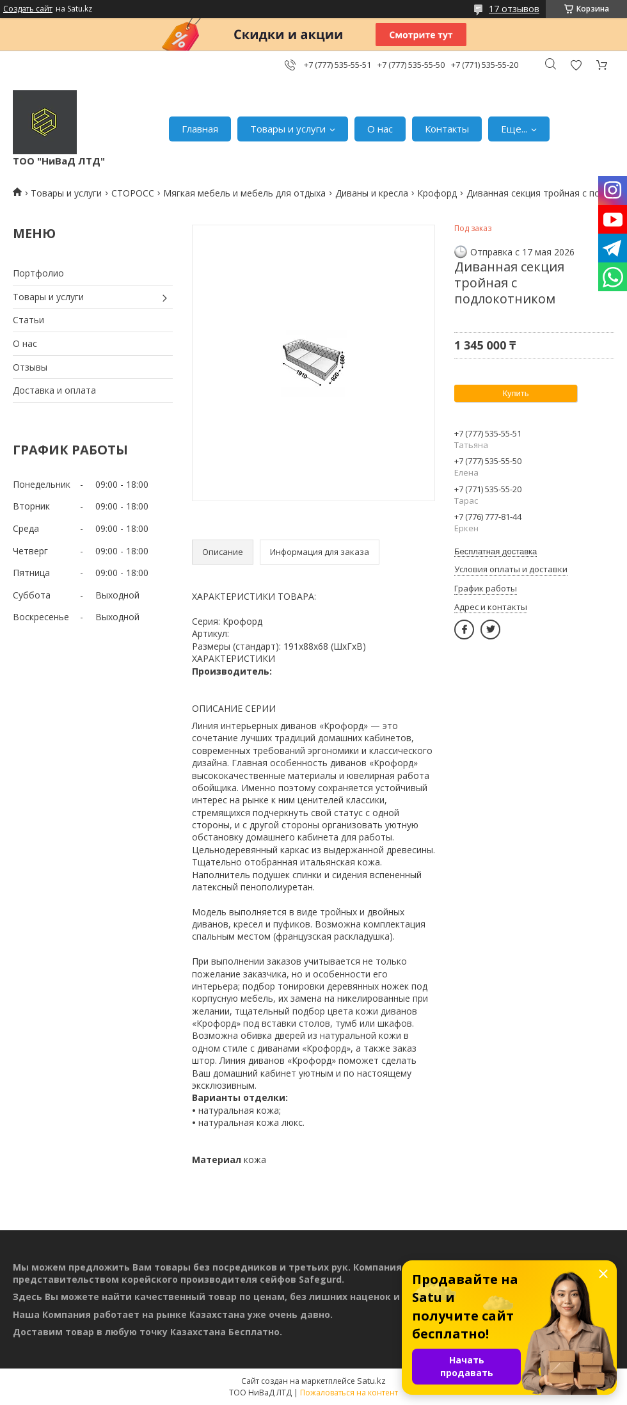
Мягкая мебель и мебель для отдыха (244, 193)
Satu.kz (371, 1380)
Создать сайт (27, 8)
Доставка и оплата (54, 390)
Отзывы (30, 367)
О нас (380, 128)
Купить (515, 393)
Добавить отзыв (576, 65)
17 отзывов (514, 9)
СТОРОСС (132, 193)
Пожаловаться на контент (349, 1392)
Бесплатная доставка (495, 551)
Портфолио (38, 273)
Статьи (28, 320)
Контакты (447, 128)
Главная (200, 128)
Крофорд (437, 193)
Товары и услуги (288, 128)
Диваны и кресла (371, 193)
